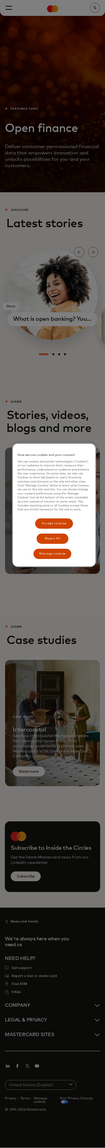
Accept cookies (54, 523)
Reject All (52, 538)
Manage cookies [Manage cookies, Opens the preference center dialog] (52, 553)
